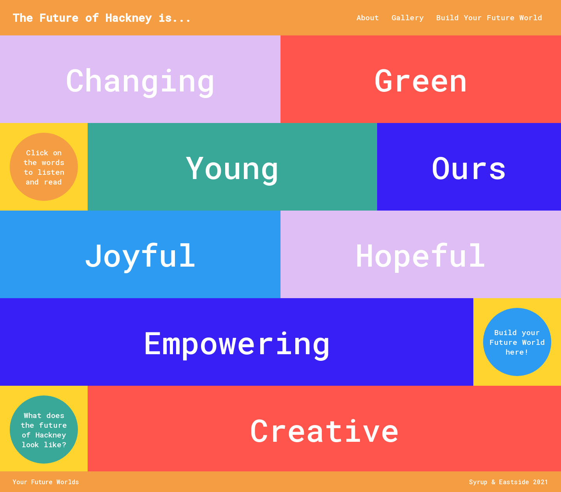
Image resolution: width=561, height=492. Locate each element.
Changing (140, 79)
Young (232, 167)
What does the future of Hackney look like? (44, 429)
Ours (469, 167)
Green (421, 79)
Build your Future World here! (517, 342)
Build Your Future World (489, 17)
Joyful (140, 254)
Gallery (408, 17)
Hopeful (420, 254)
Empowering (236, 342)
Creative (324, 429)
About (367, 17)
